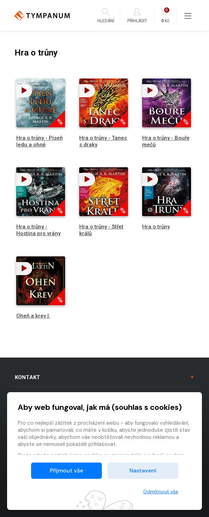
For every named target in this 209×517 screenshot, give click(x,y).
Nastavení (142, 470)
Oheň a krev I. (33, 316)
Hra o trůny (156, 226)
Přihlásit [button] (137, 15)
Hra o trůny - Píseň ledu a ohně (39, 141)
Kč (165, 15)
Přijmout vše (66, 470)
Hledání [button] (105, 15)
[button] (24, 90)
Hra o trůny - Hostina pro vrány (38, 230)
